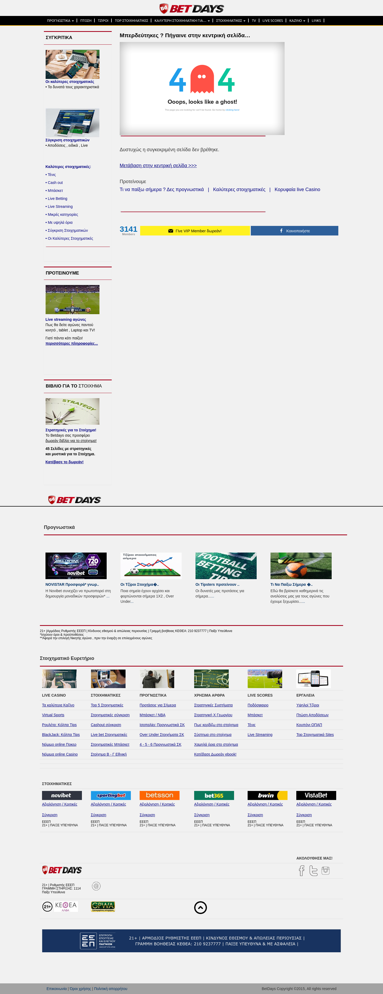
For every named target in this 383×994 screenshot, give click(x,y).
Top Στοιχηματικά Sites (315, 734)
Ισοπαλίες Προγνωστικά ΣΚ (162, 725)
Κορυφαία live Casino (297, 189)
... (108, 596)
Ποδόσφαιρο (258, 705)
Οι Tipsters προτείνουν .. (217, 584)
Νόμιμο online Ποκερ (59, 744)
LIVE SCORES (273, 20)
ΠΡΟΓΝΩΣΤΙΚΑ (60, 20)
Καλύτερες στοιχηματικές (239, 189)
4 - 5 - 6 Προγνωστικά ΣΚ (160, 744)
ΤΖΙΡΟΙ (103, 20)
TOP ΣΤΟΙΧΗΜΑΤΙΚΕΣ (131, 20)
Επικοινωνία (57, 989)
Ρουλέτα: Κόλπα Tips (59, 725)
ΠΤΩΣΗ (85, 20)
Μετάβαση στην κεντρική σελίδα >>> (158, 165)
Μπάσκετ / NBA (152, 715)
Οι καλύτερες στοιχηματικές (69, 81)
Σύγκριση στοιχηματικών (67, 140)
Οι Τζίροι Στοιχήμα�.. (139, 584)
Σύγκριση (49, 815)
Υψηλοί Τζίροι (307, 705)
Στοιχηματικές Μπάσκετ (110, 744)
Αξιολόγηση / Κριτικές (59, 804)
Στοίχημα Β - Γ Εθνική (109, 754)
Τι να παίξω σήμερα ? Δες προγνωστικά (162, 189)
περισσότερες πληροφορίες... (71, 343)
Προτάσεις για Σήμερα (158, 705)
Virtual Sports (53, 715)
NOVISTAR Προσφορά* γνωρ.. (72, 584)
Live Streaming (260, 734)
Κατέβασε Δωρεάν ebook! (215, 754)
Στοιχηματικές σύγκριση (110, 715)
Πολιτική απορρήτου (110, 989)
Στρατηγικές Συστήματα (213, 705)
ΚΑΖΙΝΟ (297, 20)
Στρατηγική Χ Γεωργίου (213, 715)
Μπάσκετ (255, 715)
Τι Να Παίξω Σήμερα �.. (291, 584)
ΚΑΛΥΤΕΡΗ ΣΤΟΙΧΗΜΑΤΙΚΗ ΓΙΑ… (182, 20)
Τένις (252, 725)
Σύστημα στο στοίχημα (212, 734)
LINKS (316, 20)
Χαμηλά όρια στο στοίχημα (216, 744)
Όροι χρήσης (80, 989)
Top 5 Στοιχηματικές (107, 705)
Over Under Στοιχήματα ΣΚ (162, 734)
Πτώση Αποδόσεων (312, 715)
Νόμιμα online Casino (60, 754)
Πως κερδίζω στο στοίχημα (216, 725)
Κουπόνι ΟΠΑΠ (309, 725)
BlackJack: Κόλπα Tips (61, 734)
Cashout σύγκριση (106, 725)
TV (254, 20)
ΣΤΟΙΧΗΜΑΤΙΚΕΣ (230, 20)
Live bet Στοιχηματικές (109, 734)
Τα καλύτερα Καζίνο (58, 705)
